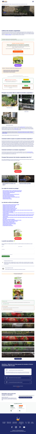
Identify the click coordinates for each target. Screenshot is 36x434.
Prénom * (3, 246)
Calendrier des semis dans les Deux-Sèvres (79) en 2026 (10, 208)
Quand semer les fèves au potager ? (7, 224)
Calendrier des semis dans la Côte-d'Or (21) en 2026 (9, 205)
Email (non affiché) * (20, 246)
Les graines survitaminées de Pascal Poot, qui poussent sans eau (11, 194)
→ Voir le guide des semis (5, 303)
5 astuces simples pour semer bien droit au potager (9, 223)
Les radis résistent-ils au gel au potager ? (8, 225)
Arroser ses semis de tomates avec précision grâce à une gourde (11, 204)
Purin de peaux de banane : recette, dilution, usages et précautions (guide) (12, 191)
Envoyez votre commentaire (5, 256)
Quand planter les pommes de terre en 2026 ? (21, 423)
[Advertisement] (18, 25)
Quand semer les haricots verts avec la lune (8, 195)
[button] (18, 370)
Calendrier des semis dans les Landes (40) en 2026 (9, 209)
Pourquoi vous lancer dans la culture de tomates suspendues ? (11, 70)
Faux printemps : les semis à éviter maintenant (9, 219)
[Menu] (33, 1)
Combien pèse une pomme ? (6, 193)
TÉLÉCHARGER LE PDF (26, 81)
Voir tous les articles (18, 358)
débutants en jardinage (8, 34)
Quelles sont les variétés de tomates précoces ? (9, 192)
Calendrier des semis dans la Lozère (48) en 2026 (9, 206)
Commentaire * (3, 249)
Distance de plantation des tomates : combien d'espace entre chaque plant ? (12, 190)
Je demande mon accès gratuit (18, 51)
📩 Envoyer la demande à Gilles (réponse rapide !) (25, 397)
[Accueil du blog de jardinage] (4, 1)
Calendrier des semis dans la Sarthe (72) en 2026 (9, 207)
